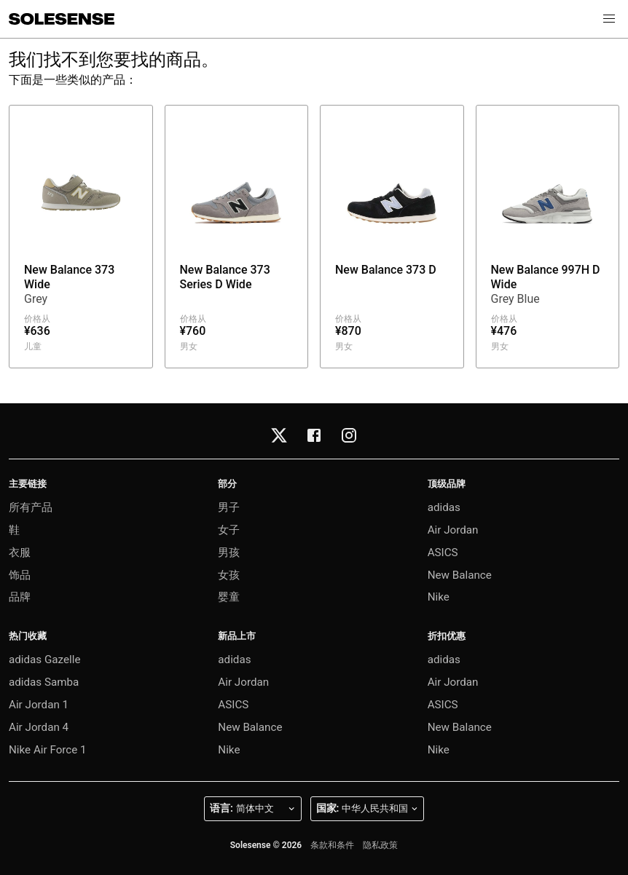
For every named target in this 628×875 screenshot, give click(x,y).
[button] (609, 19)
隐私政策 (380, 845)
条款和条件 (332, 845)
